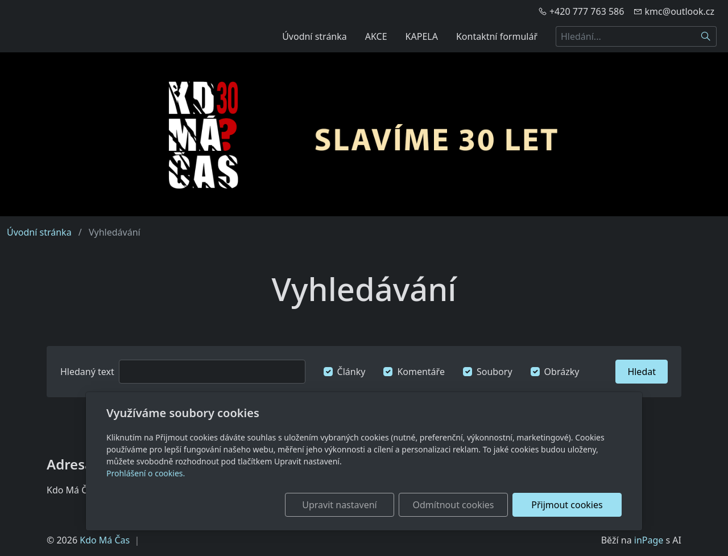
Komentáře (421, 371)
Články (351, 371)
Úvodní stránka (314, 36)
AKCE (376, 36)
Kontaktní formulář (496, 36)
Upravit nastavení (339, 505)
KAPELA (422, 36)
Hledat (641, 371)
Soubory (494, 371)
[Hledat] (706, 36)
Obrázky (562, 371)
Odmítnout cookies (453, 505)
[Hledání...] (626, 36)
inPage (649, 540)
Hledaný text (87, 371)
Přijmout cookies (566, 505)
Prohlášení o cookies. (145, 473)
